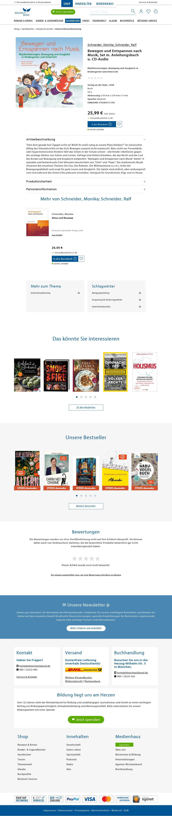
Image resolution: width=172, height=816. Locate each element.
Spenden (124, 744)
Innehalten (83, 4)
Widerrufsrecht (74, 681)
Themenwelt (99, 20)
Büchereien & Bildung (128, 754)
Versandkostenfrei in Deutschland (34, 2)
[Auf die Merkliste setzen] (119, 124)
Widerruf (116, 810)
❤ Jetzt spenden (63, 12)
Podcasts (72, 759)
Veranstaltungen (125, 759)
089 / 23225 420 (126, 676)
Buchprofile (127, 20)
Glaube (113, 20)
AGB (126, 810)
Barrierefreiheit (100, 810)
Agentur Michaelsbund (128, 764)
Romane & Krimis (23, 20)
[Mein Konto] (141, 11)
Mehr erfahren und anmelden (86, 628)
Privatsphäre (82, 810)
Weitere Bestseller (86, 506)
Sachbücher (73, 20)
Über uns (120, 749)
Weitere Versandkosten (78, 677)
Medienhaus (105, 4)
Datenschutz (65, 810)
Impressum (49, 810)
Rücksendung (92, 681)
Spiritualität (73, 754)
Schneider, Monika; (101, 45)
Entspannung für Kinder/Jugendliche (107, 300)
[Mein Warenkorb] (156, 11)
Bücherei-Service (147, 20)
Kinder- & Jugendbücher (49, 20)
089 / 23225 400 (28, 669)
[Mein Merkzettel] (148, 11)
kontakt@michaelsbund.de (34, 666)
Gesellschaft (74, 744)
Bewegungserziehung (100, 293)
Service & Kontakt (148, 2)
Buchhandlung (124, 769)
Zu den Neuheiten (86, 407)
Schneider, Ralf (126, 45)
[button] (77, 397)
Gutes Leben (74, 749)
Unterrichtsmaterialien (101, 307)
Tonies (86, 20)
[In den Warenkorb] (102, 124)
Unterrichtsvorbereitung (40, 293)
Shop (67, 4)
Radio (70, 764)
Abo (69, 769)
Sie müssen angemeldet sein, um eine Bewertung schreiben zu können (86, 575)
